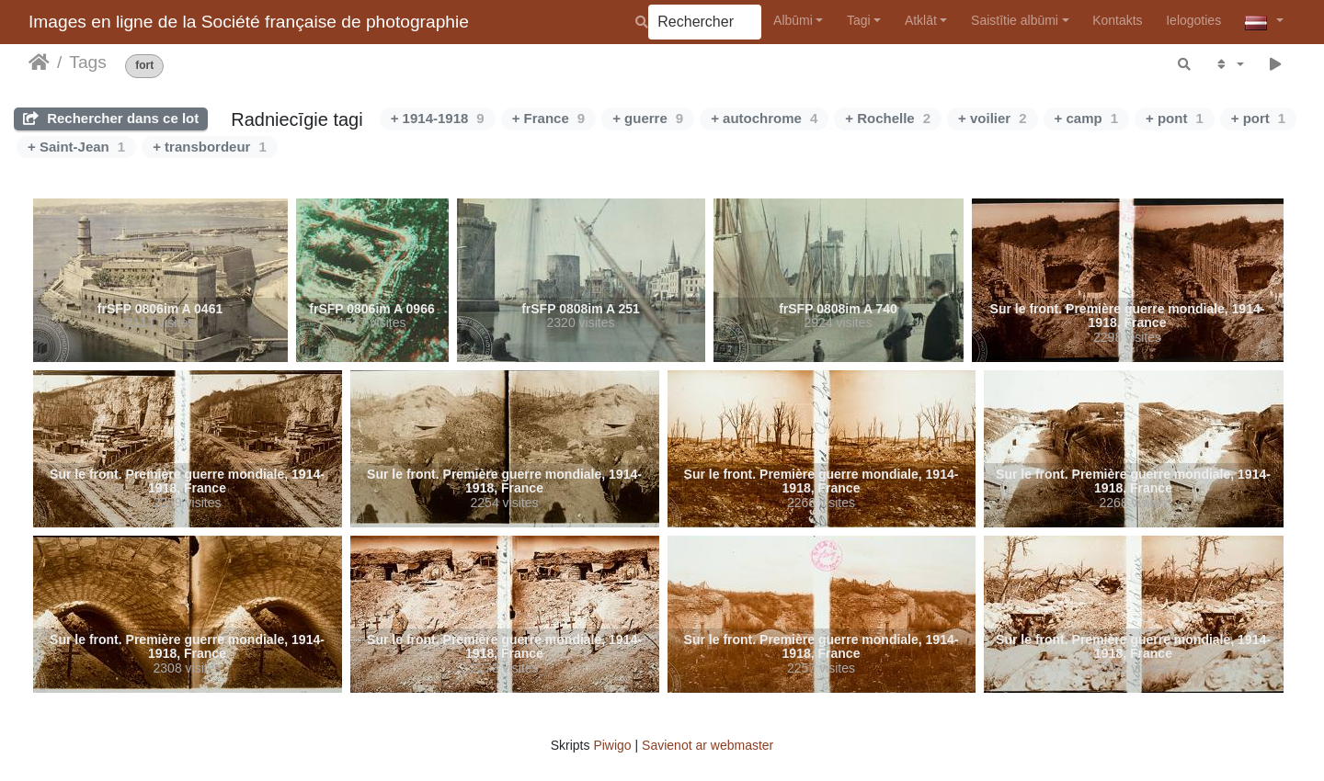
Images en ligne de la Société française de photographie (249, 21)
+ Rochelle (887, 118)
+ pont (1175, 118)
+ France (548, 118)
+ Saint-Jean (76, 146)
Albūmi (793, 20)
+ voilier (992, 118)
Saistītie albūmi (1014, 20)
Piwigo (612, 745)
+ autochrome (764, 118)
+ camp (1086, 118)
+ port (1258, 118)
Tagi (859, 20)
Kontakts (1117, 20)
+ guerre (647, 118)
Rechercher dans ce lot (111, 118)
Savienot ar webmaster (707, 745)
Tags (88, 62)
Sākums (39, 62)
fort (144, 66)
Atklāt (921, 20)
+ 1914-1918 (438, 118)
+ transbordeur (210, 146)
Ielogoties (1193, 20)
